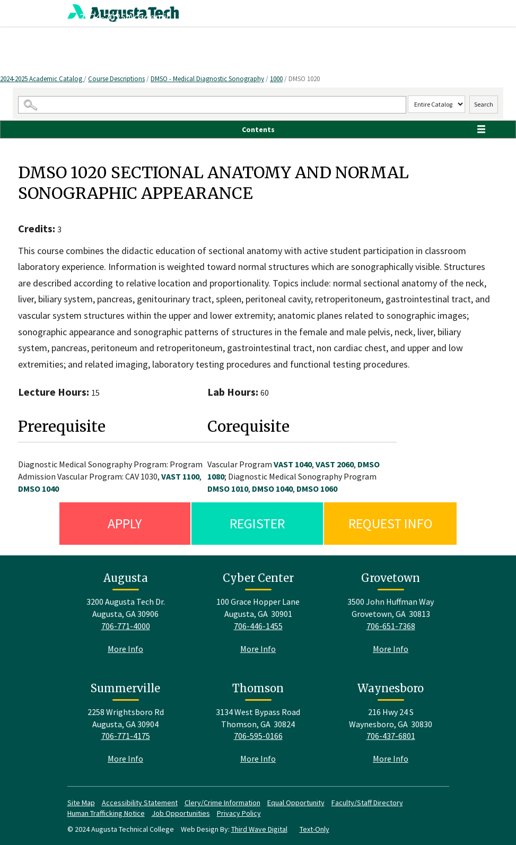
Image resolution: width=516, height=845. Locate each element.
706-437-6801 (390, 735)
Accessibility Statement (140, 802)
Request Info (390, 523)
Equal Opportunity (296, 802)
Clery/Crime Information (222, 802)
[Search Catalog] (212, 105)
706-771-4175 (125, 735)
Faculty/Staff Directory (367, 802)
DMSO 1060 (316, 488)
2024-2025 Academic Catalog (42, 78)
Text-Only (314, 829)
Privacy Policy (239, 813)
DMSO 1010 (227, 488)
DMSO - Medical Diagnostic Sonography (207, 78)
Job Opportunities (181, 813)
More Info (125, 648)
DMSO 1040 (38, 488)
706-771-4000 (125, 626)
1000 (276, 78)
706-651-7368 (390, 626)
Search (483, 104)
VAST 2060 (335, 464)
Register (257, 523)
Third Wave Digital (259, 829)
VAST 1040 (293, 464)
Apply (125, 523)
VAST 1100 (180, 476)
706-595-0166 (258, 735)
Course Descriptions (116, 78)
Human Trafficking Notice (106, 813)
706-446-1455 (258, 626)
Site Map (81, 802)
